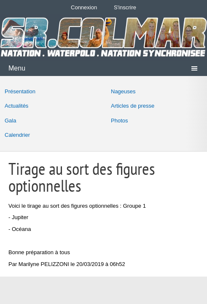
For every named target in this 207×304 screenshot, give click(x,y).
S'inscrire (125, 7)
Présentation (20, 91)
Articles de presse (132, 106)
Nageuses (123, 91)
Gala (10, 120)
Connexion (84, 7)
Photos (119, 120)
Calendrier (17, 135)
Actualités (16, 106)
